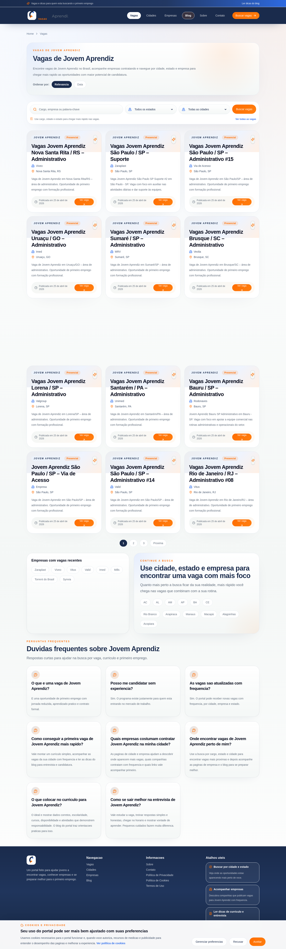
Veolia (197, 251)
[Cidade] (207, 109)
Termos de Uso (155, 885)
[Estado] (153, 109)
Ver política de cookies (110, 943)
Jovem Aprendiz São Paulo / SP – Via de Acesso (55, 473)
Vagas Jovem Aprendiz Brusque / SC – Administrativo (216, 238)
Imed (39, 251)
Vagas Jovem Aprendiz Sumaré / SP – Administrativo (137, 238)
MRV (118, 251)
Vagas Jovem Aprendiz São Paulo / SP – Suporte (137, 152)
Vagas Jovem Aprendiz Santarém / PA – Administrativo (137, 387)
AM (170, 602)
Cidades (151, 15)
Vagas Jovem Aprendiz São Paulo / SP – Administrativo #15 (216, 152)
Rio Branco (150, 614)
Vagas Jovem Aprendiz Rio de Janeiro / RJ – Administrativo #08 (216, 473)
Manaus (190, 614)
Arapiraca (171, 614)
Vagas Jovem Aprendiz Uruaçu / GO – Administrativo (58, 238)
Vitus (197, 486)
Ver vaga (84, 202)
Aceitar (257, 941)
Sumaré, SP (122, 257)
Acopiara (148, 623)
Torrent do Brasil (44, 579)
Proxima (158, 543)
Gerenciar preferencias (209, 941)
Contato (220, 15)
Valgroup (41, 401)
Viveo (39, 165)
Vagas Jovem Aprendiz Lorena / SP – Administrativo (58, 387)
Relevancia (62, 84)
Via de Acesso (202, 165)
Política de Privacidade (159, 875)
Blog (188, 15)
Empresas (171, 15)
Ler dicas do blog (250, 3)
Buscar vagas (244, 109)
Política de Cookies (157, 880)
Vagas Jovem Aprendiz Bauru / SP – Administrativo (216, 387)
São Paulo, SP (123, 171)
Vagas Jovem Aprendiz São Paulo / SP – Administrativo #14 (137, 473)
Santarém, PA (123, 406)
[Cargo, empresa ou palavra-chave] (79, 109)
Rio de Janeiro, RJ (205, 492)
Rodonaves (200, 401)
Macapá (209, 614)
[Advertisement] (141, 332)
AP (183, 602)
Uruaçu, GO (43, 257)
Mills (116, 569)
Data (80, 84)
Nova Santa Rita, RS (48, 171)
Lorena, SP (42, 406)
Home (30, 33)
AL (157, 602)
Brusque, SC (201, 257)
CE (207, 602)
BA (195, 602)
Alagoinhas (229, 614)
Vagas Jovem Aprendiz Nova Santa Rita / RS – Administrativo (58, 152)
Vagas (134, 15)
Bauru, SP (200, 406)
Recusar (238, 941)
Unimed (119, 401)
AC (145, 602)
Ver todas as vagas (245, 119)
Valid (118, 486)
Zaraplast (120, 165)
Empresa (41, 486)
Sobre (203, 15)
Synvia (67, 579)
